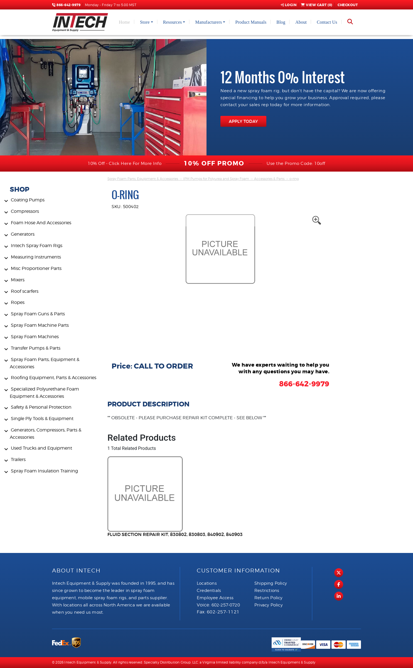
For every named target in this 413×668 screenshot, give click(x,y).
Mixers (17, 279)
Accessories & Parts (269, 179)
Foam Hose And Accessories (41, 222)
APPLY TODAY (243, 121)
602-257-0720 (226, 605)
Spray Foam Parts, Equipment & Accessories (142, 179)
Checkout (347, 5)
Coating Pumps (28, 200)
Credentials (209, 590)
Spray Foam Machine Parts (40, 325)
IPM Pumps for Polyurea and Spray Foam (216, 179)
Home (124, 22)
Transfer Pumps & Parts (35, 348)
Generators (23, 234)
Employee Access (215, 597)
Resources (172, 22)
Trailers (18, 459)
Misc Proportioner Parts (36, 268)
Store (145, 22)
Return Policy (268, 597)
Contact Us (327, 22)
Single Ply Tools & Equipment (42, 418)
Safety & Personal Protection (41, 407)
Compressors (25, 211)
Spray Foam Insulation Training (44, 471)
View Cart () (316, 5)
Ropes (17, 302)
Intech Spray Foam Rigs (36, 245)
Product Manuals (250, 22)
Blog (280, 22)
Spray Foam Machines (35, 336)
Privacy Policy (268, 605)
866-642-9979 (66, 5)
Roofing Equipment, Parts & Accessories (53, 377)
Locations (207, 583)
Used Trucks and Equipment (41, 448)
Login (289, 5)
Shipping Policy (270, 583)
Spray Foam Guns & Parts (38, 313)
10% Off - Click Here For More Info (124, 163)
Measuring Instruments (36, 257)
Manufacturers (208, 22)
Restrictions (266, 590)
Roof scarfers (24, 291)
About (301, 22)
